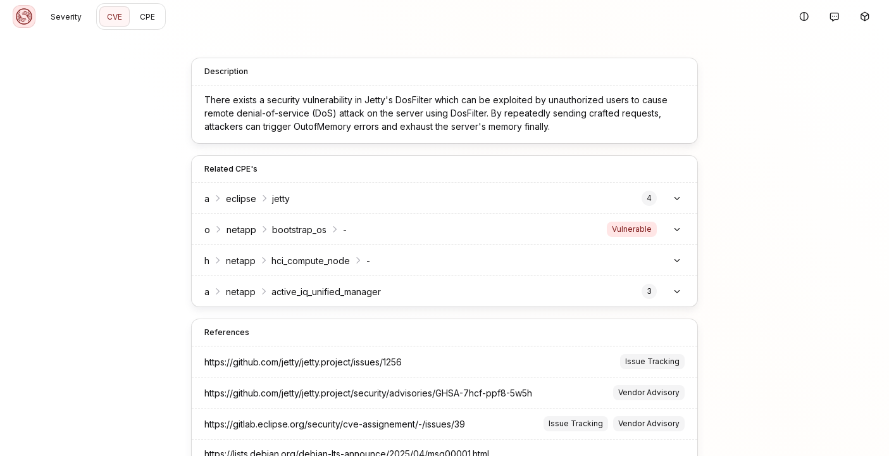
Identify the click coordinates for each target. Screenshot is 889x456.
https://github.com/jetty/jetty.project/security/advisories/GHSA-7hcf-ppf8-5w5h (362, 393)
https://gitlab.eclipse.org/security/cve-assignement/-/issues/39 (328, 424)
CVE (114, 17)
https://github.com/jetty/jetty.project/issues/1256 (296, 362)
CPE (147, 17)
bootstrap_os (293, 229)
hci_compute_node (304, 260)
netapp (234, 229)
